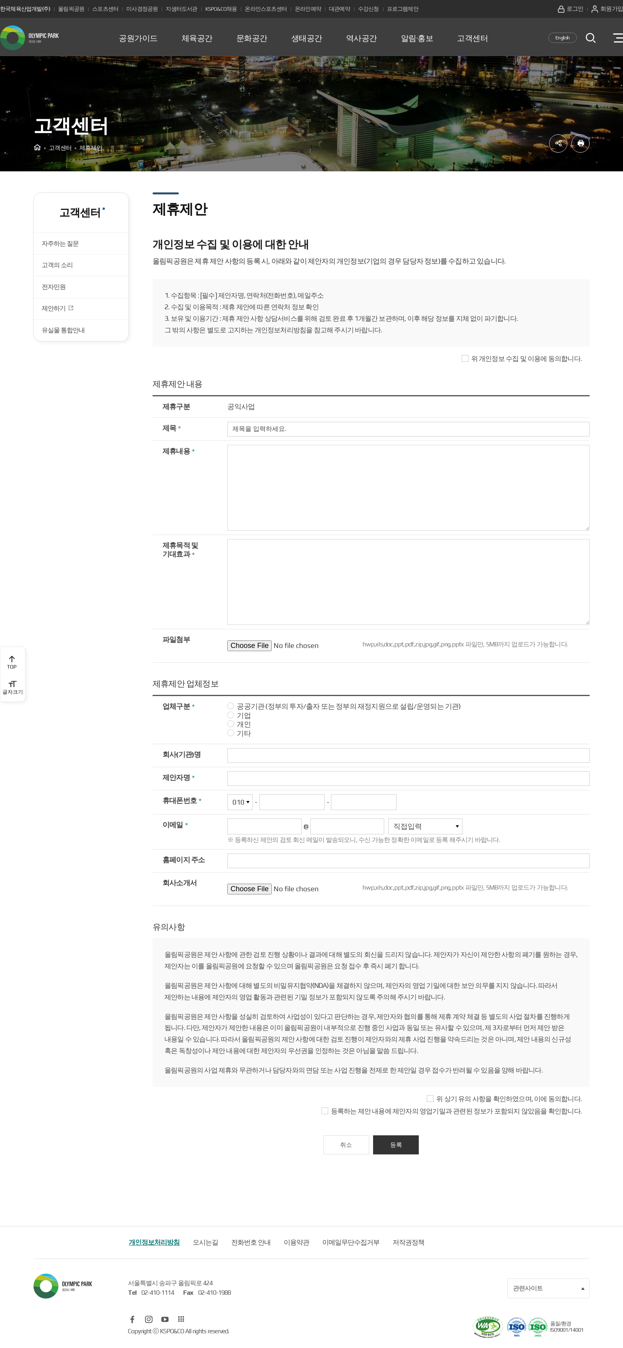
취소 (345, 1146)
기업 (243, 716)
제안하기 (56, 318)
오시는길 (205, 1244)
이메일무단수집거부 (350, 1244)
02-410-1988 (214, 1294)
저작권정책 (408, 1244)
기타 (243, 734)
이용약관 (296, 1244)
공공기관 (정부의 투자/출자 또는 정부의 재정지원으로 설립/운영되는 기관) (348, 708)
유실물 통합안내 (65, 342)
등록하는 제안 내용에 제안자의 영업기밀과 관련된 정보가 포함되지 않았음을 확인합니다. (456, 1113)
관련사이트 (549, 1290)
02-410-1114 (157, 1294)
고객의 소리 (59, 270)
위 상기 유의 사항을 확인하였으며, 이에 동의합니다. (509, 1100)
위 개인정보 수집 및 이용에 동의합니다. (526, 360)
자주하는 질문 (62, 246)
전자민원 (55, 294)
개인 (243, 726)
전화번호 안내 (251, 1244)
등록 (397, 1146)
